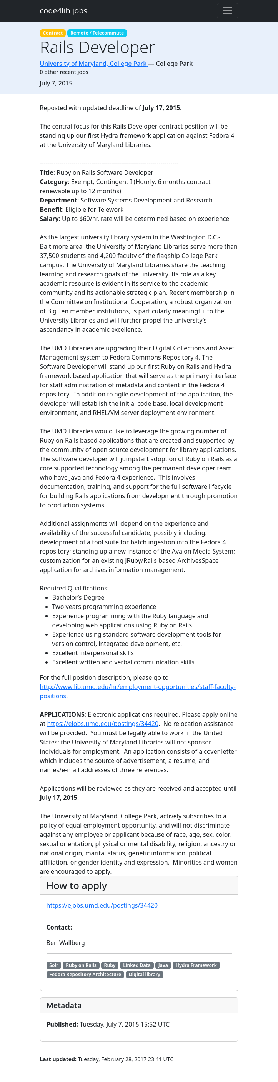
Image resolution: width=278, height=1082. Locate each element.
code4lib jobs (64, 10)
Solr (53, 965)
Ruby (110, 965)
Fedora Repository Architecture (85, 974)
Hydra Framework (196, 965)
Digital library (144, 974)
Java (163, 965)
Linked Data (137, 965)
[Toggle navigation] (227, 10)
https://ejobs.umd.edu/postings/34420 (102, 723)
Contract (53, 33)
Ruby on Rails (81, 965)
